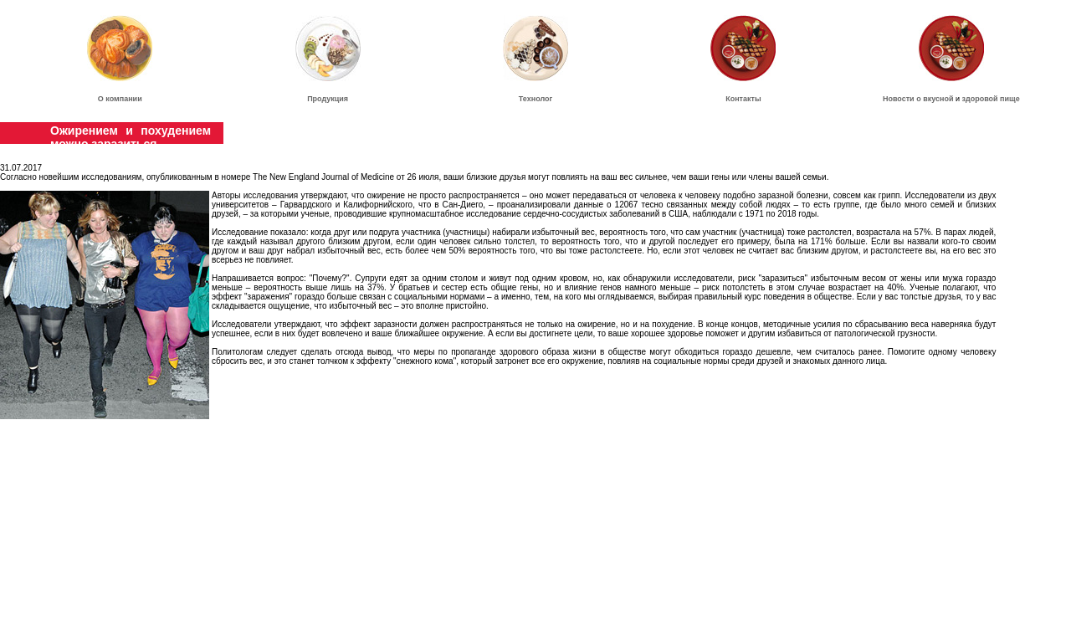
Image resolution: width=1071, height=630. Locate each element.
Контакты (743, 99)
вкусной (938, 99)
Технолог (536, 99)
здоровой (979, 99)
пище (1010, 99)
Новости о (903, 99)
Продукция (327, 99)
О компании (120, 99)
